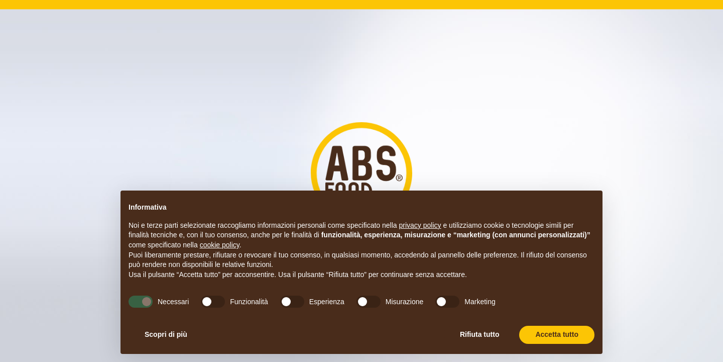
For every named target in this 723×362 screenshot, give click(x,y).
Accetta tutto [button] (556, 334)
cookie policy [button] (219, 245)
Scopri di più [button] (166, 334)
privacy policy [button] (420, 225)
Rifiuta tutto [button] (480, 334)
